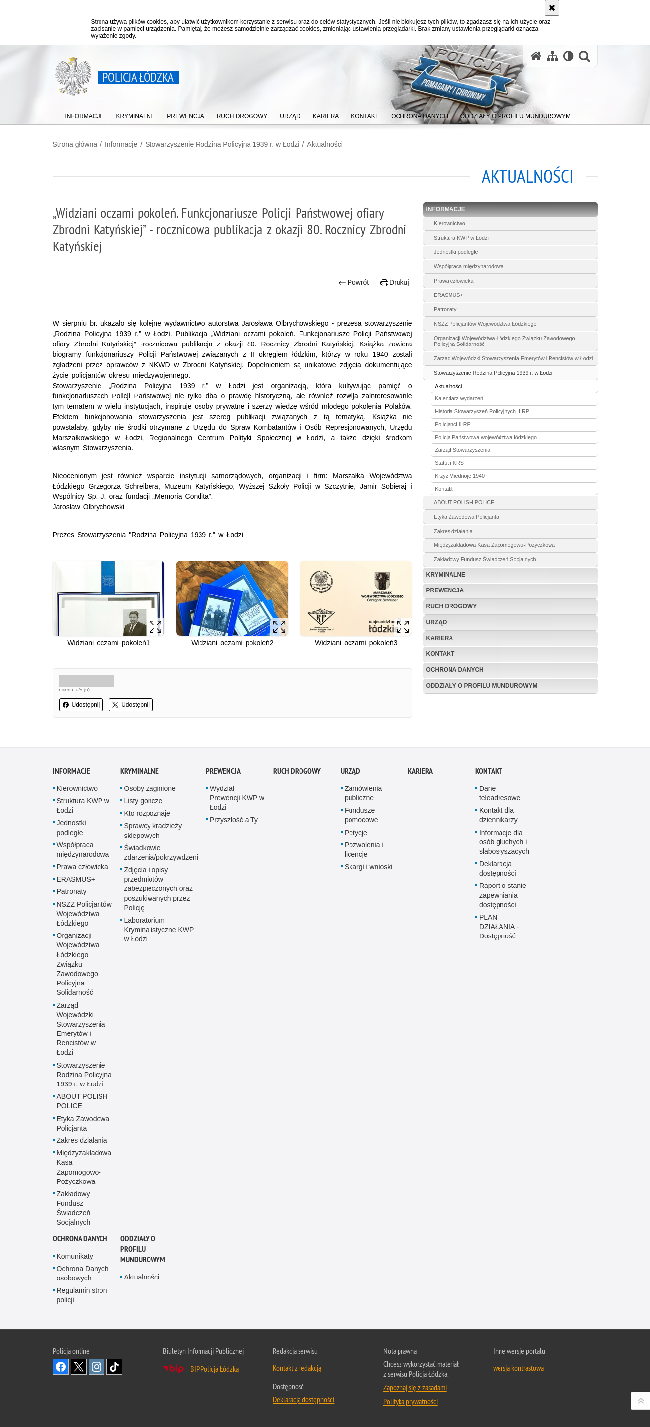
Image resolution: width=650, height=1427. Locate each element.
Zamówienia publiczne (363, 793)
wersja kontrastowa (518, 1368)
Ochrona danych (455, 669)
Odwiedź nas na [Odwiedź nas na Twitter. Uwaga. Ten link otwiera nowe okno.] (79, 1367)
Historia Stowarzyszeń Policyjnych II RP (482, 411)
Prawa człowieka (453, 281)
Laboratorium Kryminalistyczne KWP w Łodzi (159, 929)
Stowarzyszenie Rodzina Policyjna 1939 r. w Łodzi (222, 144)
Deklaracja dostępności (497, 868)
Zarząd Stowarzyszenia (462, 450)
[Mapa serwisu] (552, 56)
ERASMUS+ (448, 295)
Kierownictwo (449, 223)
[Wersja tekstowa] (568, 56)
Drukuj (394, 282)
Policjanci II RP (453, 424)
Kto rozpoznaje (147, 813)
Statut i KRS (449, 463)
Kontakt (444, 489)
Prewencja (445, 590)
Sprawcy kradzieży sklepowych (153, 830)
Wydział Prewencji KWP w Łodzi (237, 798)
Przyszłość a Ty (234, 820)
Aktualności (325, 144)
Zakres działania (453, 531)
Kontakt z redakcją (297, 1368)
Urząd (436, 622)
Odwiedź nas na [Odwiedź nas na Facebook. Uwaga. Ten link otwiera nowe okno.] (61, 1367)
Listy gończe (143, 801)
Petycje (356, 833)
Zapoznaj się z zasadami (415, 1387)
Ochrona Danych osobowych (83, 1273)
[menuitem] (84, 114)
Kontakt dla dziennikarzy (498, 815)
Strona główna (75, 144)
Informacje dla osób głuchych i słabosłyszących (504, 842)
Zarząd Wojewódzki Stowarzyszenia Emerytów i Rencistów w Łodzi (513, 358)
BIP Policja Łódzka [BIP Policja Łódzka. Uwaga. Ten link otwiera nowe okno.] (214, 1369)
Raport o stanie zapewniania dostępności (502, 895)
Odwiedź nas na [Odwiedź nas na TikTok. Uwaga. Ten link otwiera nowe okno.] (114, 1367)
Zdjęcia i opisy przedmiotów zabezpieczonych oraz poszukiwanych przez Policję (158, 889)
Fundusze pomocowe (361, 815)
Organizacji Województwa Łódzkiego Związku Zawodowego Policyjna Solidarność (504, 341)
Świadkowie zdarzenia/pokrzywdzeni (161, 852)
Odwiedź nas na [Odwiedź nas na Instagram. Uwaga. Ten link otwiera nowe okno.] (96, 1367)
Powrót (353, 282)
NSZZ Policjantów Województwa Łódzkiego (485, 324)
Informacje (121, 144)
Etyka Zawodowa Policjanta (466, 517)
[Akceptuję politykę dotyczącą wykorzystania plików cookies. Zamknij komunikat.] (552, 8)
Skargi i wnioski (368, 867)
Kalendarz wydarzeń (459, 398)
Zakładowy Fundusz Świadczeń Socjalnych (485, 559)
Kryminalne (446, 574)
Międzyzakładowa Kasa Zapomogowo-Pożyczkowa (494, 545)
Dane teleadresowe (499, 793)
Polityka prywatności (410, 1401)
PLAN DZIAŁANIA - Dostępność (499, 926)
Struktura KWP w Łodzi (461, 238)
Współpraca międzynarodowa (469, 266)
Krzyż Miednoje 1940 (460, 476)
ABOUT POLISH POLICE (464, 502)
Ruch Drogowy (451, 606)
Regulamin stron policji (82, 1295)
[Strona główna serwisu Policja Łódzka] (536, 56)
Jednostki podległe (456, 252)
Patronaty (445, 309)
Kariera (439, 638)
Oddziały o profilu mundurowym (482, 685)
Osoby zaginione (150, 788)
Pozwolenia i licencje (364, 849)
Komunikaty (75, 1256)
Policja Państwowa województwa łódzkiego (486, 437)
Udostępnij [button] (81, 704)
